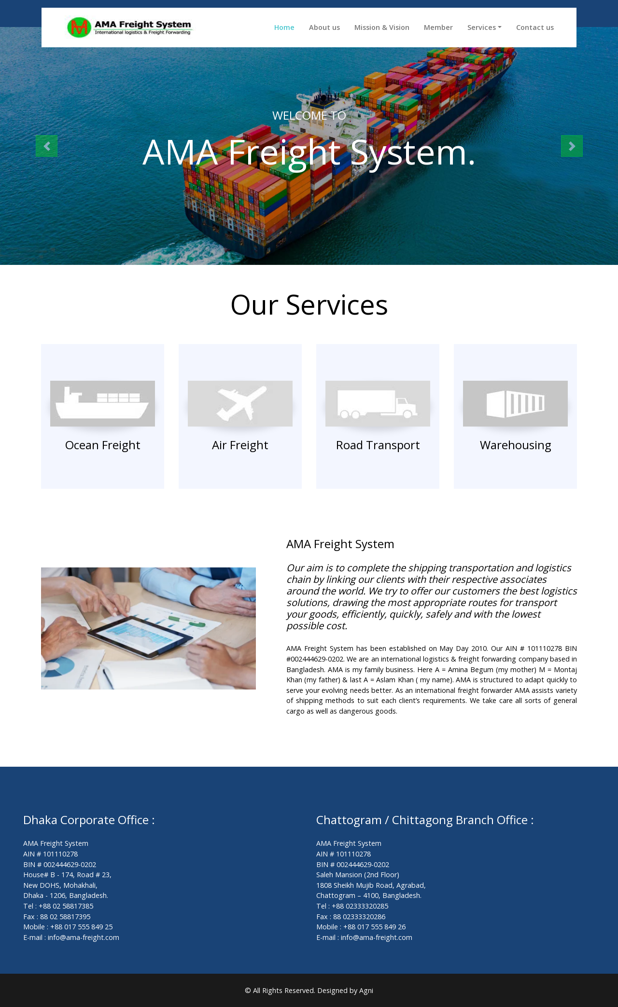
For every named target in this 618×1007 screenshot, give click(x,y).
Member (438, 27)
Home (284, 27)
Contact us (535, 27)
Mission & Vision (381, 27)
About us (324, 27)
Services (481, 27)
